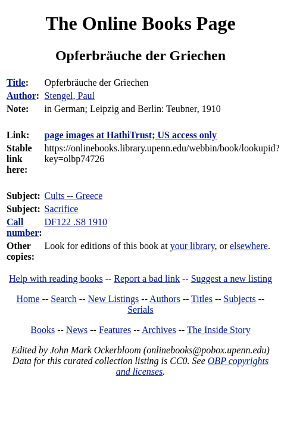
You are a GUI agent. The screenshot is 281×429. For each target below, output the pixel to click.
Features (115, 330)
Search (64, 299)
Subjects (240, 299)
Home (28, 299)
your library (192, 246)
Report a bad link (147, 278)
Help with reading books (56, 278)
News (77, 330)
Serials (140, 309)
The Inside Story (219, 330)
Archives (159, 330)
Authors (164, 299)
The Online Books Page (140, 23)
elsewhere (249, 246)
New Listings (113, 299)
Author (21, 96)
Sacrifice (62, 209)
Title (16, 82)
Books (42, 330)
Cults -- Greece (74, 196)
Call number (23, 227)
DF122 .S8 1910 (76, 222)
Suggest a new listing (231, 278)
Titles (202, 299)
